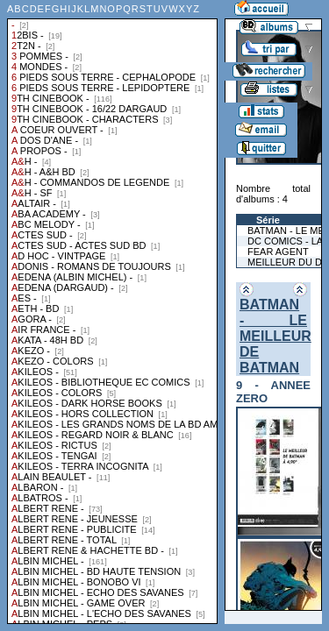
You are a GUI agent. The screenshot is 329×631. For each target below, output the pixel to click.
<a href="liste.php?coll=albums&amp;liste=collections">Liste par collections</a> (112, 312)
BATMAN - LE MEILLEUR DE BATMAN (275, 336)
